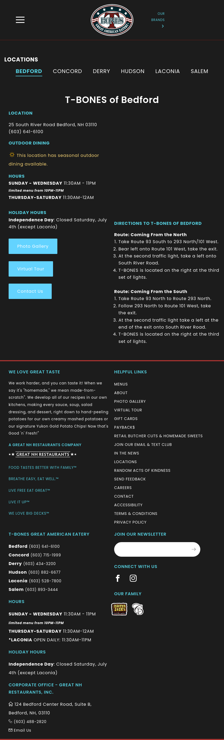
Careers (123, 487)
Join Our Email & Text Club (143, 444)
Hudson (133, 71)
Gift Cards (126, 418)
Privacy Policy (130, 522)
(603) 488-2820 (28, 721)
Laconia (167, 71)
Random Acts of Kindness (142, 470)
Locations (125, 461)
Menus (121, 384)
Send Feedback (130, 479)
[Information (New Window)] (42, 452)
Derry (101, 71)
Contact (124, 496)
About (121, 392)
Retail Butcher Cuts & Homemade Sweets (158, 436)
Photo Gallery (33, 246)
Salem (199, 71)
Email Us (20, 730)
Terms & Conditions (136, 513)
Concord (67, 71)
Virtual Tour (30, 269)
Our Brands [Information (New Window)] (158, 19)
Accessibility (128, 505)
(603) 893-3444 (41, 589)
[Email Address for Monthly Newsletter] (151, 549)
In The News (126, 453)
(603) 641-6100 (44, 546)
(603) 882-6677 (44, 572)
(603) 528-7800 (45, 581)
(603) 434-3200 (39, 563)
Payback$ (124, 427)
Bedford (29, 71)
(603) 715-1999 (45, 555)
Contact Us (30, 291)
